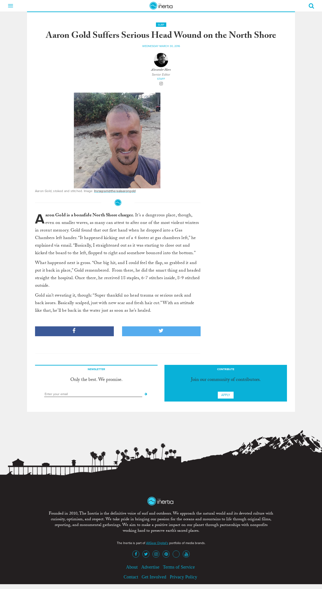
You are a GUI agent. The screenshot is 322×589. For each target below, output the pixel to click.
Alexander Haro (161, 70)
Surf (161, 24)
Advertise (150, 567)
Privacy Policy (183, 576)
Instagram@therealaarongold (115, 191)
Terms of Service (179, 567)
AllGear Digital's (157, 543)
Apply (225, 395)
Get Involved (154, 576)
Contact (131, 576)
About (132, 567)
